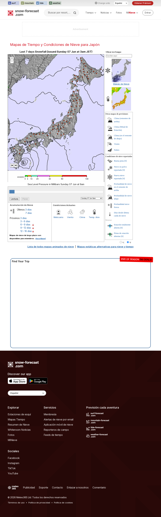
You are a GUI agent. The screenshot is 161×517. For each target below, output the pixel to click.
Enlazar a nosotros (78, 487)
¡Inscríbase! (40, 238)
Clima (82, 217)
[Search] (75, 13)
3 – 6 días (25, 221)
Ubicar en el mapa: (113, 52)
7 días (28, 213)
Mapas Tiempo (16, 419)
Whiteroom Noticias (19, 429)
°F (130, 242)
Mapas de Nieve (121, 84)
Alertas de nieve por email (58, 419)
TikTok (12, 468)
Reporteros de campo (56, 429)
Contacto (57, 487)
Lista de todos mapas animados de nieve (50, 246)
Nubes (116, 150)
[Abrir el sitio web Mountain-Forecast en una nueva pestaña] (28, 3)
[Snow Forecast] (23, 12)
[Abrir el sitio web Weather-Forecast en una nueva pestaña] (55, 3)
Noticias (106, 12)
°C (123, 242)
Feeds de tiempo (53, 434)
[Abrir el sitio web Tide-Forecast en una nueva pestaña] (41, 3)
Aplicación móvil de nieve (58, 424)
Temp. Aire (94, 217)
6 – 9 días (25, 224)
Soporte (43, 487)
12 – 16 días (26, 231)
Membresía (50, 414)
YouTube (13, 473)
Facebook (14, 458)
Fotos (119, 12)
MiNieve (12, 440)
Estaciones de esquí (19, 414)
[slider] (11, 191)
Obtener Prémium (142, 3)
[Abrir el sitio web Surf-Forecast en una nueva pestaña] (13, 3)
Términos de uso (16, 502)
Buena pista (119, 161)
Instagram (13, 463)
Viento (70, 217)
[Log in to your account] (147, 12)
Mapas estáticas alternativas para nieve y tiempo (105, 246)
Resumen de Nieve (19, 424)
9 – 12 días (25, 227)
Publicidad (29, 487)
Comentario (99, 487)
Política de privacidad (39, 502)
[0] (125, 161)
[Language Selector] (27, 393)
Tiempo (90, 12)
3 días (28, 209)
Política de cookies (63, 502)
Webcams (58, 217)
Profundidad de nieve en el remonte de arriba (123, 187)
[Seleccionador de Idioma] (121, 3)
